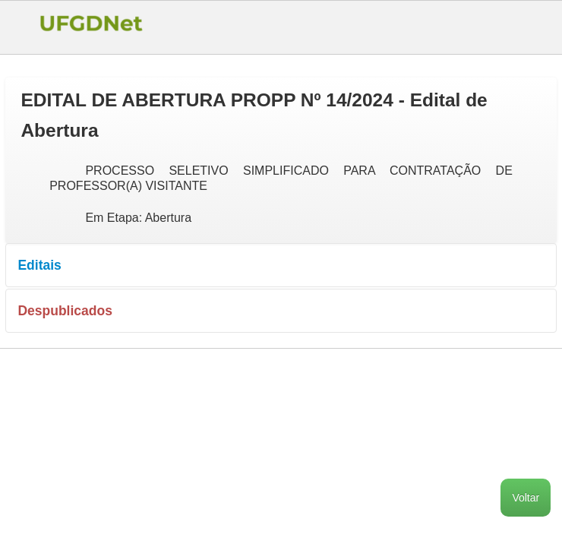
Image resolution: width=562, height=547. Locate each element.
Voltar (525, 498)
